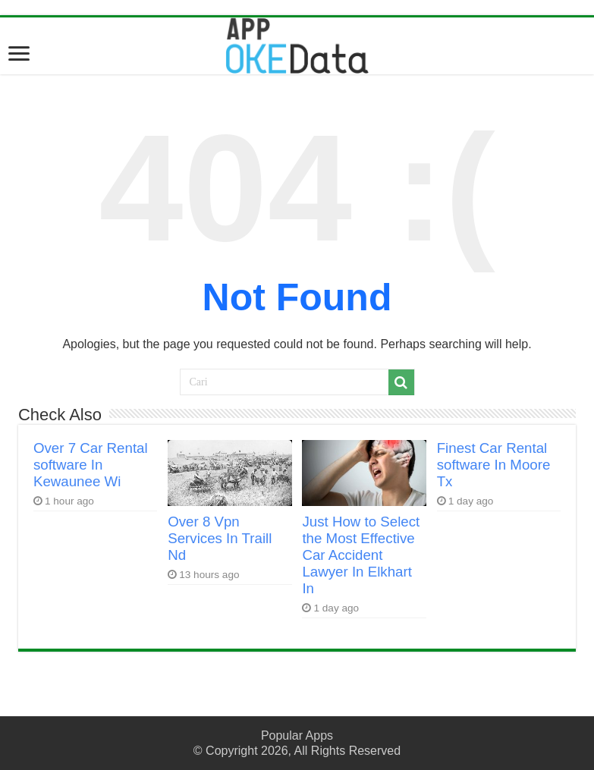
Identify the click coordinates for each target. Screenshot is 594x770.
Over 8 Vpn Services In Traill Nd (220, 538)
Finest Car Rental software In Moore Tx (494, 464)
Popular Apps (297, 735)
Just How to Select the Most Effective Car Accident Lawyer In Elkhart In (361, 555)
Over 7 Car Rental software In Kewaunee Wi (90, 464)
